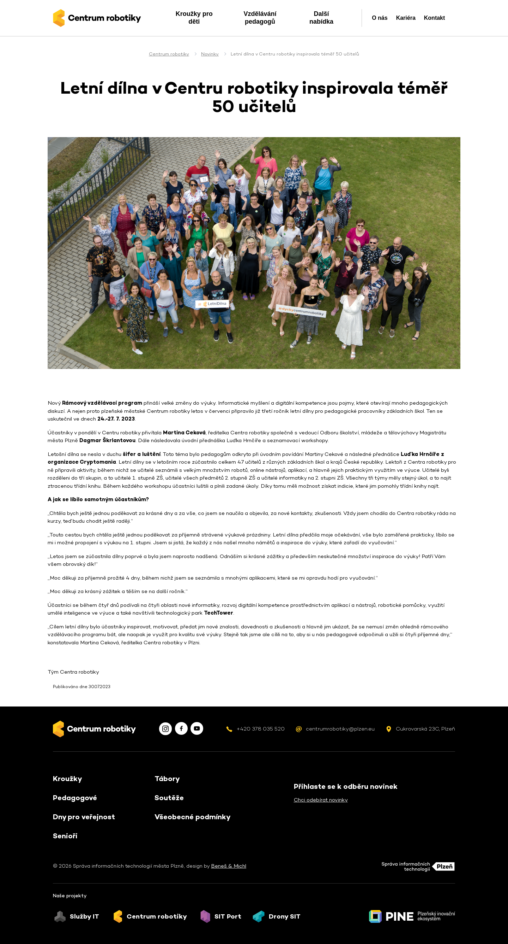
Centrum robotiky (169, 54)
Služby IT (84, 916)
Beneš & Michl (228, 865)
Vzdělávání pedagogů (259, 17)
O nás (379, 18)
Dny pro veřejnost (84, 816)
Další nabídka (321, 17)
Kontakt (434, 18)
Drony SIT (285, 916)
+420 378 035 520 (260, 728)
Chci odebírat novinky (321, 799)
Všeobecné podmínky (193, 816)
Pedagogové (75, 797)
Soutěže (169, 797)
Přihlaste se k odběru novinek (346, 786)
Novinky (210, 54)
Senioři (65, 835)
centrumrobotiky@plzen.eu (340, 728)
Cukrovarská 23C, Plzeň (425, 728)
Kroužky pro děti (194, 17)
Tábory (167, 778)
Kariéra (406, 18)
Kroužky (67, 778)
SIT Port (227, 916)
